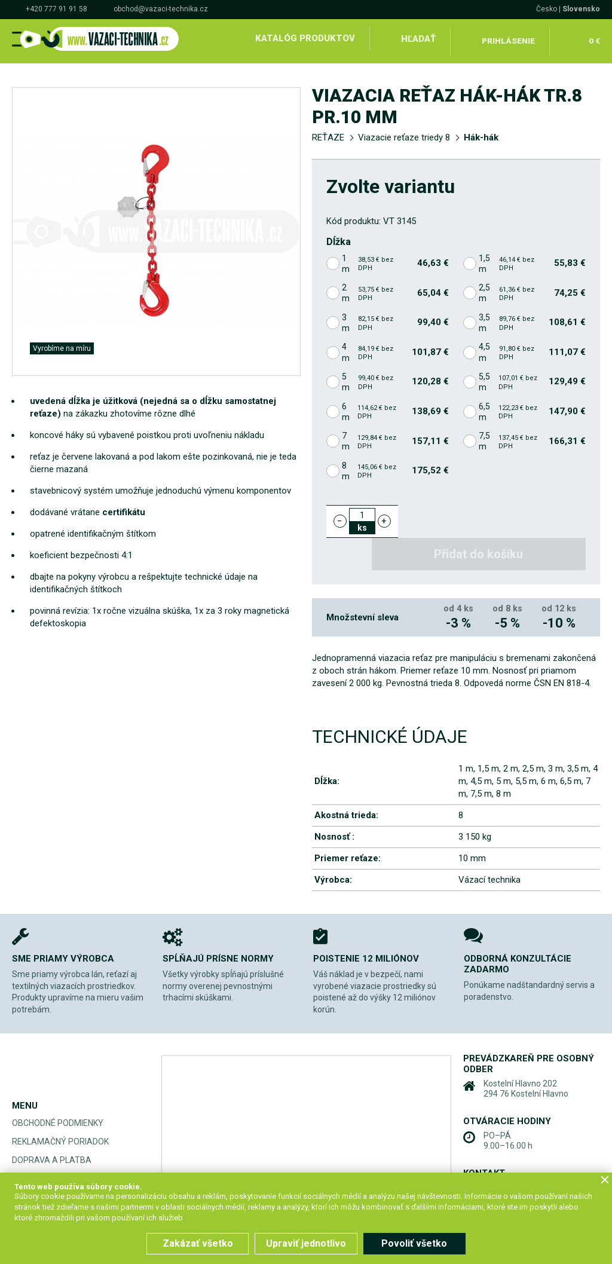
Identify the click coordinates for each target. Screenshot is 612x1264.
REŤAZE (328, 132)
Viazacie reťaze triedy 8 (404, 132)
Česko (546, 9)
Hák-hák (481, 132)
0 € (593, 38)
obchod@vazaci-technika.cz (161, 9)
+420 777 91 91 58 (56, 9)
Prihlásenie (508, 38)
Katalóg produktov (303, 38)
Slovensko (581, 9)
